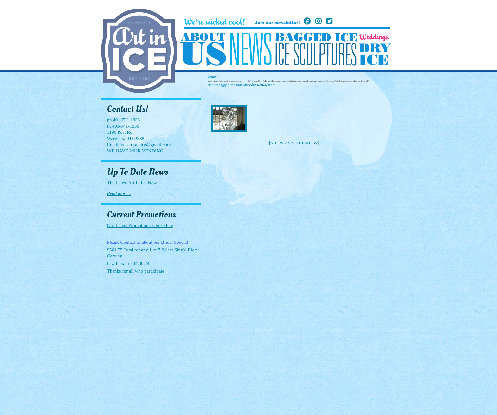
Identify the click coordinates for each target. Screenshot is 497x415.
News (250, 49)
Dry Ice (375, 54)
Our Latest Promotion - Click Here (140, 225)
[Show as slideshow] (294, 142)
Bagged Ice (315, 37)
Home (212, 76)
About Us (203, 49)
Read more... (119, 193)
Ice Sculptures (315, 54)
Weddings (374, 37)
